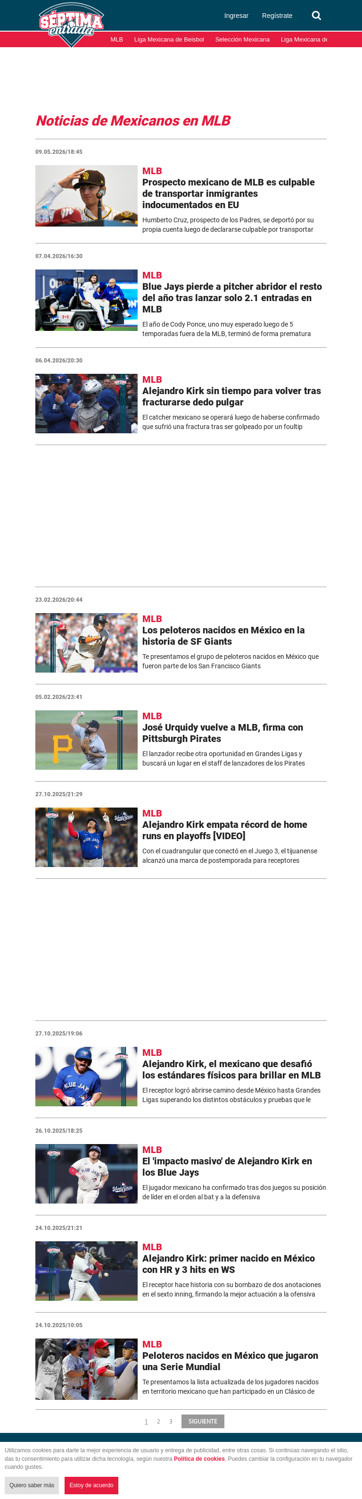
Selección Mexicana (242, 39)
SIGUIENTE (202, 1421)
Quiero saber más (31, 1485)
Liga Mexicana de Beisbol (169, 39)
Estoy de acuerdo (91, 1485)
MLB (117, 39)
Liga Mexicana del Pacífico (317, 39)
